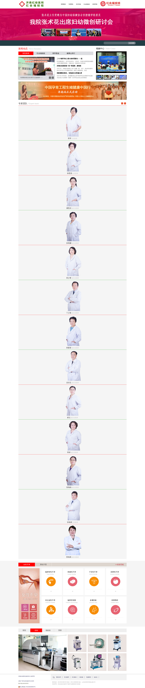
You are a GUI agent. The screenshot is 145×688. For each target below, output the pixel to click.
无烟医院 (88, 677)
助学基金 (56, 53)
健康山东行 (71, 53)
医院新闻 (26, 53)
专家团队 (71, 4)
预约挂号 (58, 677)
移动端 (81, 677)
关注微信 (74, 677)
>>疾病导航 (119, 564)
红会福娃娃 (87, 4)
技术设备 (78, 4)
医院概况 (63, 4)
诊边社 (95, 677)
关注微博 (66, 677)
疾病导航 (94, 4)
